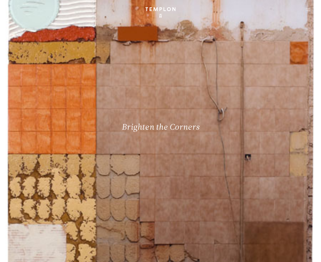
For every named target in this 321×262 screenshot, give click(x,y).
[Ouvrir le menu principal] (308, 9)
